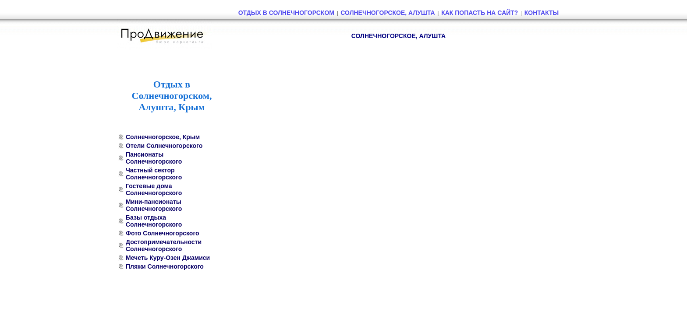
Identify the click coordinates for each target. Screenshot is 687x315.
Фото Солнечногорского (162, 233)
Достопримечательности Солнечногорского (164, 245)
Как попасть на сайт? (479, 12)
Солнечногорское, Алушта (387, 12)
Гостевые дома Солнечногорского (154, 189)
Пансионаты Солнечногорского (154, 158)
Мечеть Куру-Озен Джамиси (168, 257)
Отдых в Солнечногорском (286, 12)
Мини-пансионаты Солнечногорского (154, 205)
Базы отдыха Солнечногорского (154, 221)
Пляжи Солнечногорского (165, 266)
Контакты (541, 12)
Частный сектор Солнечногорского (154, 174)
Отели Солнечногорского (164, 145)
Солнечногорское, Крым (163, 136)
